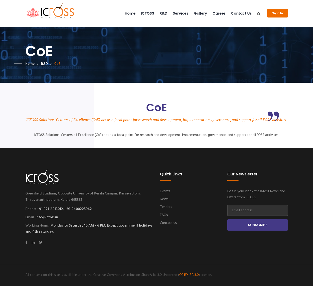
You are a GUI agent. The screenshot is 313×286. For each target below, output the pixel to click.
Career (218, 13)
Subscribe (257, 224)
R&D (163, 13)
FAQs (164, 215)
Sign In (277, 13)
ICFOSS (147, 13)
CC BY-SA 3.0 (189, 275)
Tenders (166, 207)
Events (165, 191)
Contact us (241, 13)
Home (130, 13)
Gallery (200, 13)
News (164, 199)
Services (180, 13)
